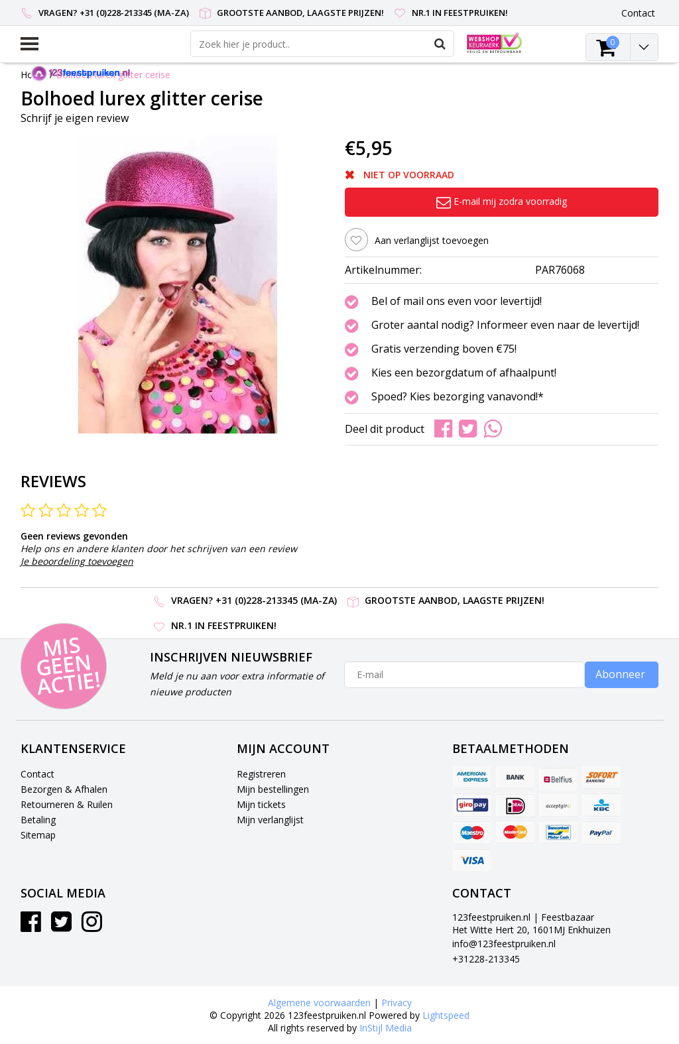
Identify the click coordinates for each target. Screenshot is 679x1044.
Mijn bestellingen (273, 789)
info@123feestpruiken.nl (504, 943)
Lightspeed (445, 1015)
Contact (37, 774)
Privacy (396, 1002)
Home (34, 74)
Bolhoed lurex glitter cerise (113, 74)
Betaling (38, 819)
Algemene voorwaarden (319, 1002)
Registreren (261, 774)
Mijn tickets (261, 804)
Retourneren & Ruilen (67, 804)
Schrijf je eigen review (75, 118)
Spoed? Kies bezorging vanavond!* (457, 397)
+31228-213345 (486, 959)
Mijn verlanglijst (270, 819)
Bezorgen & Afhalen (64, 789)
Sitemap (38, 835)
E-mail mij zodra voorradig (501, 201)
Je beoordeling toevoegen (77, 561)
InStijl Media (385, 1027)
